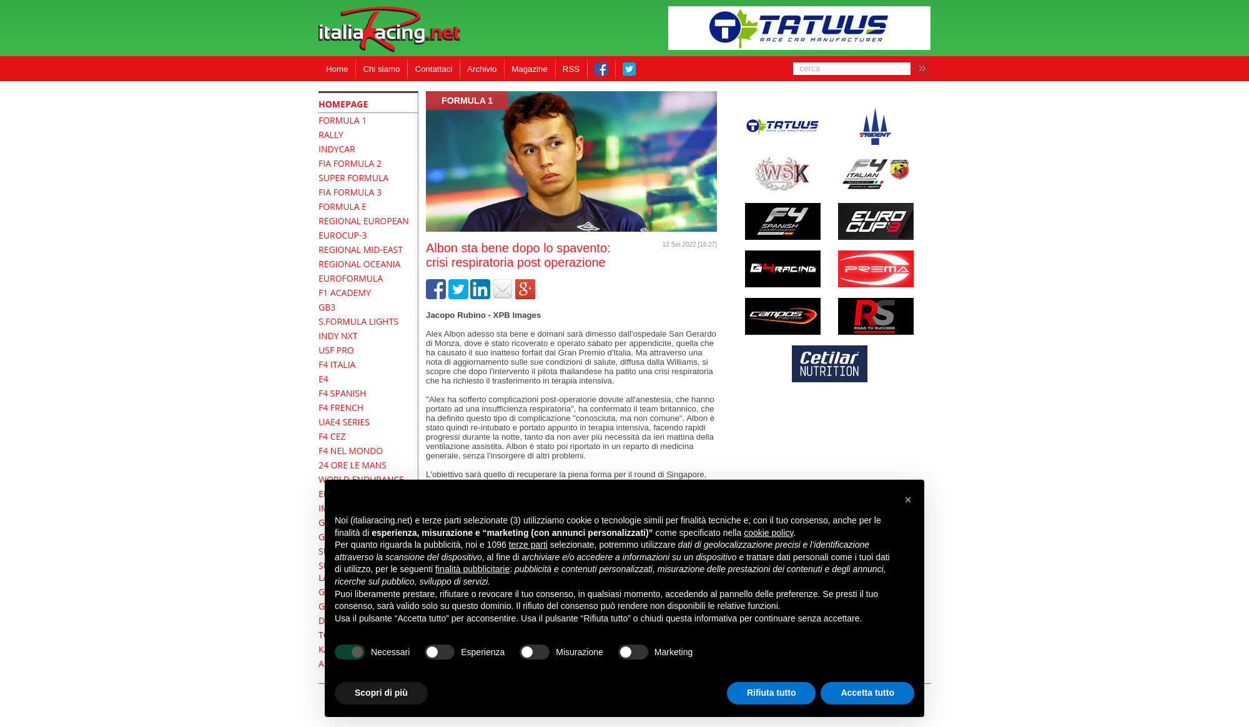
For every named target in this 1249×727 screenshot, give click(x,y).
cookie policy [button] (768, 533)
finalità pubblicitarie (472, 569)
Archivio (481, 69)
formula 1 (467, 101)
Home (337, 69)
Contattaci (433, 69)
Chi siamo (381, 69)
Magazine (529, 69)
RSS (571, 69)
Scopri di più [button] (381, 693)
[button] (908, 500)
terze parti (528, 545)
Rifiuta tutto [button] (771, 693)
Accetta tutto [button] (867, 693)
